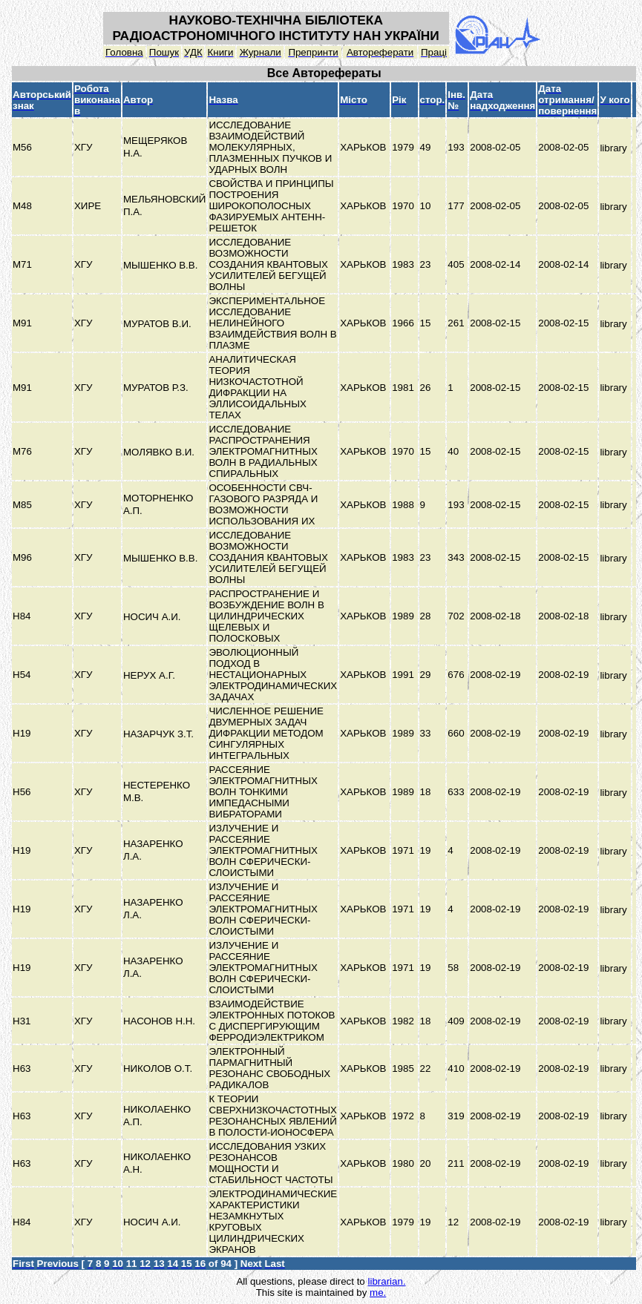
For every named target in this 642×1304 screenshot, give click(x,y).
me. (378, 1292)
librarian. (386, 1281)
